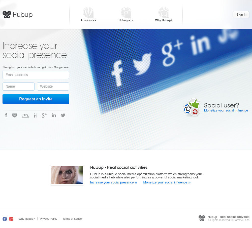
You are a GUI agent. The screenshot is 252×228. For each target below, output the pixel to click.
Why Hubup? (163, 20)
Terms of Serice (72, 218)
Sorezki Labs (241, 219)
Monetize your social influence (226, 110)
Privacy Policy (48, 218)
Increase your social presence (112, 182)
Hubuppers (126, 20)
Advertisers (88, 20)
